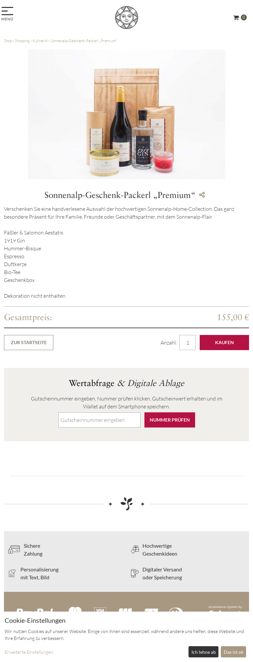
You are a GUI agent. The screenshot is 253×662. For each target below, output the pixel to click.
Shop (8, 40)
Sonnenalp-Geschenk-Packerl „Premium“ (84, 40)
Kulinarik (40, 40)
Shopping (22, 40)
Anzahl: (169, 342)
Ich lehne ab (203, 652)
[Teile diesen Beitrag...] (202, 195)
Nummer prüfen (170, 420)
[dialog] (126, 637)
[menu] (8, 14)
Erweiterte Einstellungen (29, 652)
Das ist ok (233, 652)
